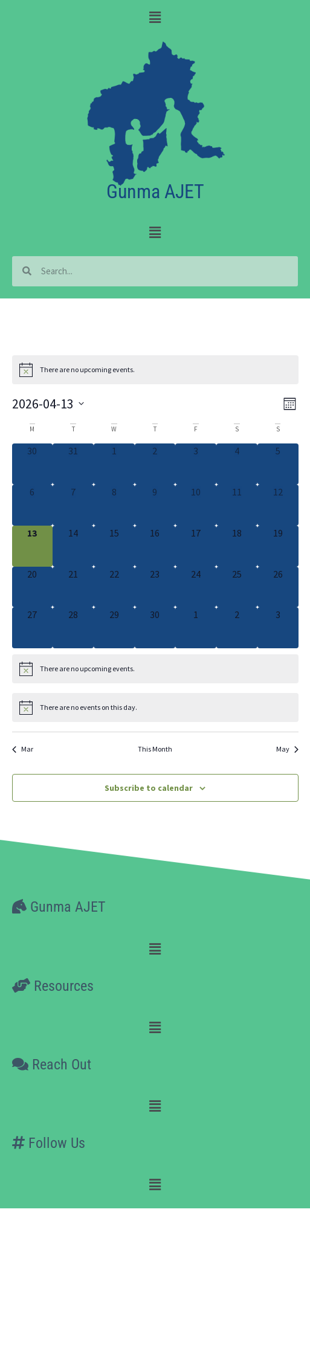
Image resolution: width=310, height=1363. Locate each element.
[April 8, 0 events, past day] (114, 505)
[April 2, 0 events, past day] (155, 464)
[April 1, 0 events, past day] (114, 464)
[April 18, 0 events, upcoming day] (236, 546)
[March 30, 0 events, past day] (32, 464)
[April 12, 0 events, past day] (278, 505)
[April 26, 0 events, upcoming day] (278, 587)
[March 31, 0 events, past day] (73, 464)
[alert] (155, 369)
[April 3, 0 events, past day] (195, 464)
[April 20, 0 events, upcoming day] (32, 587)
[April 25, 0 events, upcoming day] (236, 587)
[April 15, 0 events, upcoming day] (114, 546)
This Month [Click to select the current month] (155, 748)
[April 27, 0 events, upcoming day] (32, 627)
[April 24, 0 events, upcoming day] (195, 587)
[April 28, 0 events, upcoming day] (73, 627)
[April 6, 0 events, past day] (32, 505)
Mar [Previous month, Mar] (22, 748)
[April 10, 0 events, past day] (195, 505)
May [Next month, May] (287, 748)
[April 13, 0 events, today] (32, 546)
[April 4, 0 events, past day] (236, 464)
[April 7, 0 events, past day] (73, 505)
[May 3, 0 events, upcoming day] (278, 627)
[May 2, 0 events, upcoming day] (236, 627)
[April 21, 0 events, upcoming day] (73, 587)
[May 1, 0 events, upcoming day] (195, 627)
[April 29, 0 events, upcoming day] (114, 627)
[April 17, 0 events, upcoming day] (195, 546)
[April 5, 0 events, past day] (278, 464)
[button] (154, 17)
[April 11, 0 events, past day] (236, 505)
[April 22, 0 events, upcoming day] (114, 587)
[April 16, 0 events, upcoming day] (155, 546)
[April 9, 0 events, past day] (155, 505)
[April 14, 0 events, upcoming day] (73, 546)
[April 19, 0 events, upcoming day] (278, 546)
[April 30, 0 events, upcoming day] (155, 627)
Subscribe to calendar (149, 787)
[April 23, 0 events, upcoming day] (155, 587)
